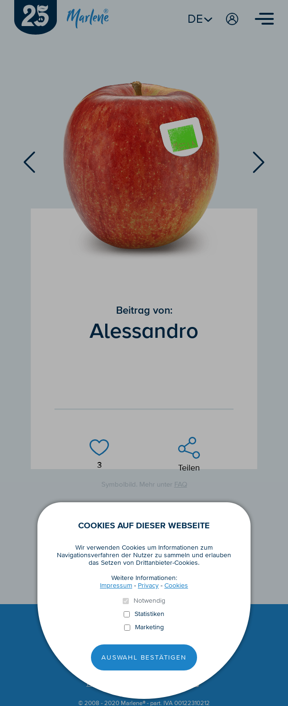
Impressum (116, 585)
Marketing (149, 627)
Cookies (176, 585)
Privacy (148, 585)
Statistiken (149, 614)
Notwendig (149, 601)
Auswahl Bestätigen (143, 657)
